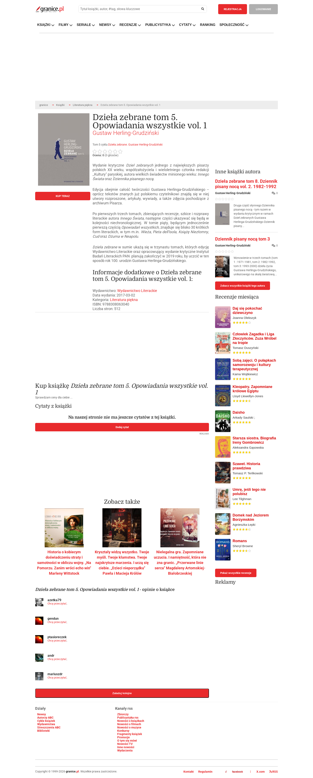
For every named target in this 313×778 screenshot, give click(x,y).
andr (51, 656)
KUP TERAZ (63, 196)
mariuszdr (55, 674)
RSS (273, 771)
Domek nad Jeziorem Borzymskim (251, 517)
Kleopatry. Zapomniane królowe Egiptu (252, 389)
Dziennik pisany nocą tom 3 (242, 239)
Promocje (123, 737)
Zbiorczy (123, 714)
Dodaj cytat (122, 427)
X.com (257, 771)
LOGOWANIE (263, 9)
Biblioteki (43, 730)
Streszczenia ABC (48, 727)
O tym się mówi (127, 740)
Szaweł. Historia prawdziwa (246, 466)
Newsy (41, 714)
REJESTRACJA (233, 9)
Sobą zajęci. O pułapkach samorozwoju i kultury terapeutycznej (254, 364)
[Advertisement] (122, 344)
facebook (234, 771)
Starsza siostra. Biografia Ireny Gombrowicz (254, 440)
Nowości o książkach (130, 720)
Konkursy (123, 730)
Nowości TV (125, 744)
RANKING (207, 25)
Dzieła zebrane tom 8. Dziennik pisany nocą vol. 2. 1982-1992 (246, 184)
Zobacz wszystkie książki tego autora (242, 285)
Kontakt (188, 771)
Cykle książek (46, 720)
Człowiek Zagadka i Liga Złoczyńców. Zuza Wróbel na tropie (254, 338)
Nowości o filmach (129, 724)
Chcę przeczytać (57, 603)
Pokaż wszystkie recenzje (235, 572)
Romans (240, 541)
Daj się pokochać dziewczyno (247, 310)
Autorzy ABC (45, 717)
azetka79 (54, 600)
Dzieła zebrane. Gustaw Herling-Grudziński (135, 144)
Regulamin (205, 771)
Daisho (239, 412)
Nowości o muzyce (129, 727)
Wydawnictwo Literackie (137, 290)
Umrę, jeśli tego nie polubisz (249, 491)
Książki (60, 105)
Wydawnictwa (46, 724)
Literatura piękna (82, 105)
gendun (53, 619)
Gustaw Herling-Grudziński (126, 133)
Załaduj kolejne (122, 693)
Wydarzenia (125, 750)
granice (43, 105)
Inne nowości (125, 747)
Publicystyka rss (127, 717)
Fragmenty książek (129, 734)
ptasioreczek (57, 637)
